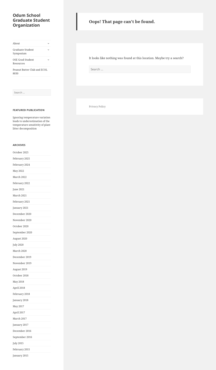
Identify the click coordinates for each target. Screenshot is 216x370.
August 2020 (20, 238)
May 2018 (18, 281)
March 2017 (20, 318)
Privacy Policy (97, 106)
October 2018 (20, 275)
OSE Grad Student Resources (23, 61)
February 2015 (21, 349)
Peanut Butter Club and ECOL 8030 (30, 71)
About (16, 43)
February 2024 (21, 164)
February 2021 (21, 201)
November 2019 (22, 263)
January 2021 (20, 207)
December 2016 (22, 331)
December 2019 (22, 257)
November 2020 (22, 220)
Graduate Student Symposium (23, 51)
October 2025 (20, 152)
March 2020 (20, 251)
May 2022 (18, 171)
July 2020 (18, 244)
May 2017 (18, 306)
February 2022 (21, 183)
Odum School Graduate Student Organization (31, 20)
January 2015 (20, 355)
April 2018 (19, 288)
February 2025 (21, 158)
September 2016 (22, 337)
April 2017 (19, 312)
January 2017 (20, 324)
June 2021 (18, 189)
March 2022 (20, 177)
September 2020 (22, 232)
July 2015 (18, 343)
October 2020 (20, 226)
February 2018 (21, 294)
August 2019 (20, 269)
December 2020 (22, 214)
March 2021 (20, 195)
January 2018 (20, 300)
